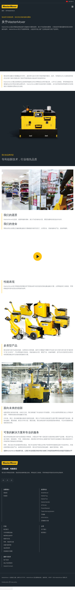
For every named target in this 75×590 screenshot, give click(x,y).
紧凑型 (5, 493)
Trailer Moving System (47, 511)
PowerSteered (45, 508)
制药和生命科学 (8, 535)
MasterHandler (45, 502)
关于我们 (43, 529)
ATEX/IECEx (44, 517)
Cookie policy (5, 582)
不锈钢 (43, 514)
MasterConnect (8, 566)
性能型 (5, 496)
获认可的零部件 (8, 563)
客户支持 (6, 560)
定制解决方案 (45, 521)
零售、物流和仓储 (9, 542)
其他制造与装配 (8, 551)
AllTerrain (44, 505)
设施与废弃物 (7, 545)
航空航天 (6, 529)
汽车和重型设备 (8, 532)
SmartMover (44, 493)
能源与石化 (7, 539)
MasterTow (44, 499)
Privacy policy (13, 582)
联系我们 (43, 532)
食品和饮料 (7, 548)
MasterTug (44, 496)
